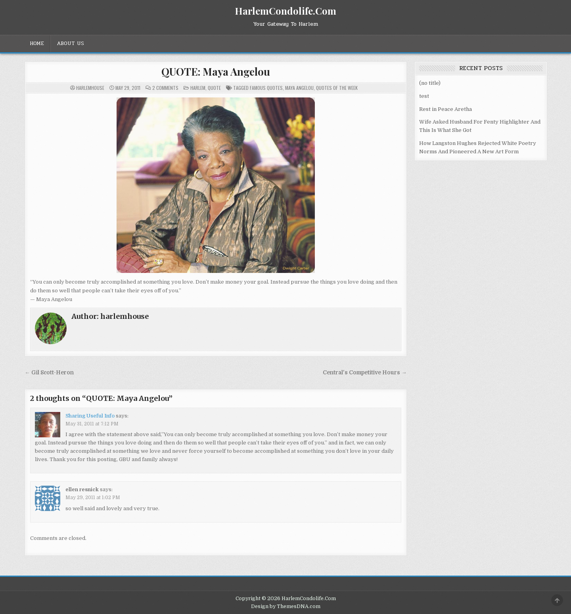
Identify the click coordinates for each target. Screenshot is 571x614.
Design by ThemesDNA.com (285, 606)
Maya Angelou (299, 87)
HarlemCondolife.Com (285, 10)
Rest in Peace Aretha (445, 109)
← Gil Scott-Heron (49, 373)
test (424, 96)
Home (37, 44)
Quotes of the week (337, 87)
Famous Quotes (266, 87)
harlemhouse (90, 88)
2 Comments (165, 88)
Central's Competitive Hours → (365, 373)
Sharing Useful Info (90, 416)
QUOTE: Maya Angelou (215, 71)
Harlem (197, 87)
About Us (70, 44)
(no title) (430, 83)
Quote (214, 87)
